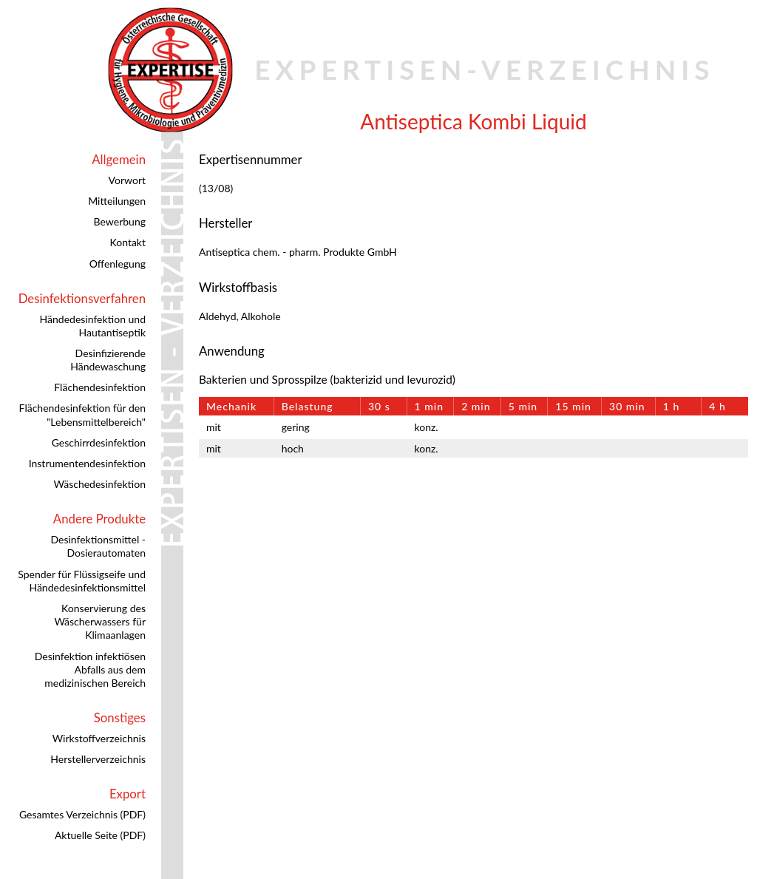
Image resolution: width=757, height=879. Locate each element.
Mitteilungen (117, 200)
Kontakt (127, 242)
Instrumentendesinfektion (87, 463)
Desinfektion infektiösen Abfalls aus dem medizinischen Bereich (90, 669)
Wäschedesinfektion (99, 484)
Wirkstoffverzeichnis (99, 738)
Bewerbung (120, 221)
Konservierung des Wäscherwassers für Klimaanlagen (100, 621)
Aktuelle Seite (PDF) (100, 835)
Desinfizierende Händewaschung (108, 360)
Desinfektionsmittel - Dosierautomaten (98, 546)
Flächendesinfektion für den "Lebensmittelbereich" (82, 414)
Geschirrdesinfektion (99, 442)
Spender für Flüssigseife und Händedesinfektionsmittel (82, 581)
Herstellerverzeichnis (98, 759)
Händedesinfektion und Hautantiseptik (93, 326)
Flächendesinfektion (100, 387)
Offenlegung (117, 263)
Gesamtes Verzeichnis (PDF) (82, 814)
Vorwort (127, 180)
